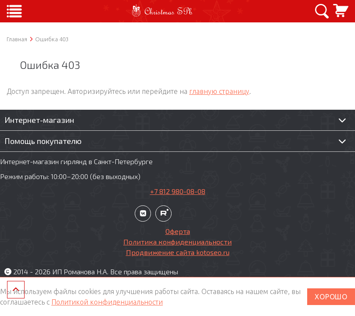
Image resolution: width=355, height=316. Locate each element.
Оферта (177, 231)
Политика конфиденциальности (177, 241)
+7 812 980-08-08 (177, 191)
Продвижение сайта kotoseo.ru (177, 252)
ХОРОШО (331, 297)
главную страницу (219, 91)
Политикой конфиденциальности (107, 302)
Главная (17, 39)
